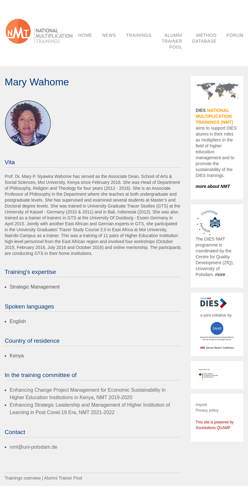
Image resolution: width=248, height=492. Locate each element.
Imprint (201, 405)
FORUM (235, 35)
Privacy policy (207, 410)
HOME (85, 35)
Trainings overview (23, 477)
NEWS (109, 35)
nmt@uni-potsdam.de (33, 447)
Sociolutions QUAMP (213, 428)
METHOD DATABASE (204, 38)
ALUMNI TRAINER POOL (172, 41)
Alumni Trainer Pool (63, 477)
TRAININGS (139, 35)
